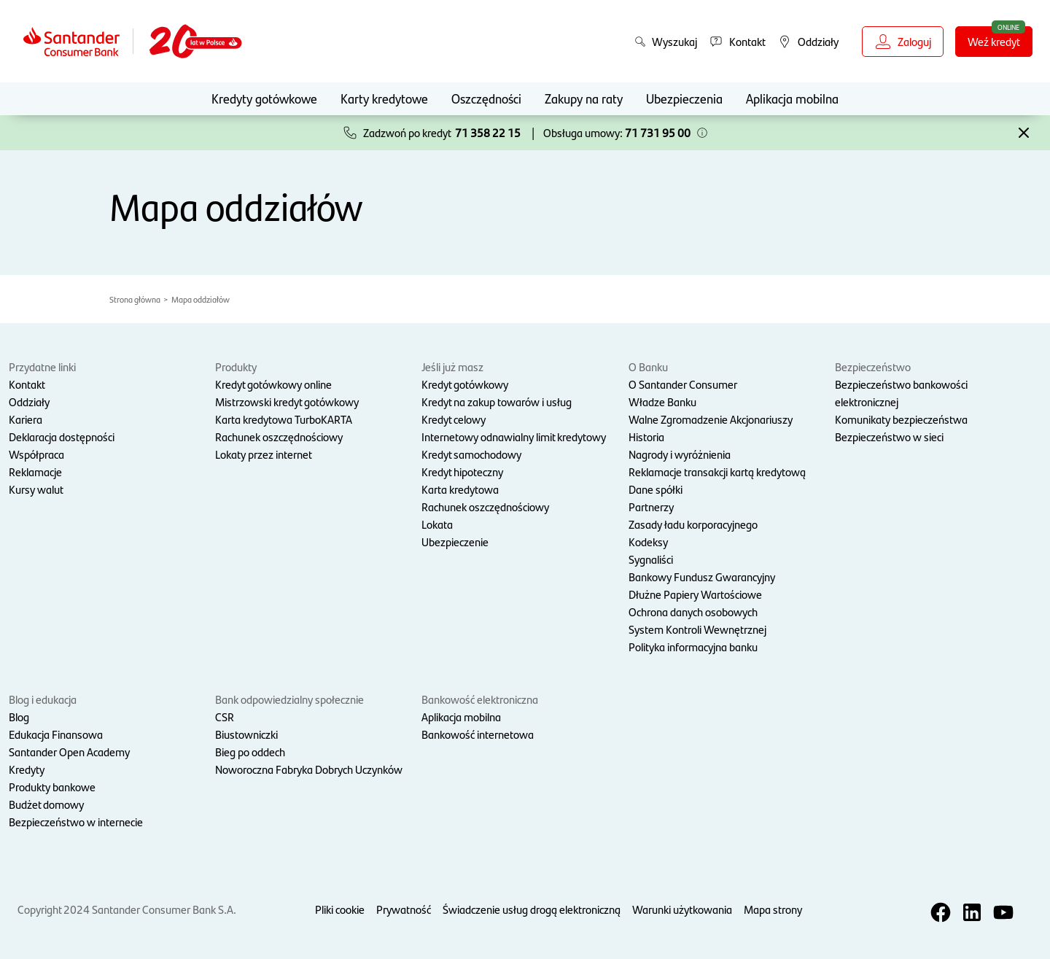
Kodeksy (648, 541)
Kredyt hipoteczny (462, 471)
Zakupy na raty (584, 98)
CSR (224, 716)
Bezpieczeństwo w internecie (76, 821)
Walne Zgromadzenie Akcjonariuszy (711, 419)
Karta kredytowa (460, 489)
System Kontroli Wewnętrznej (697, 629)
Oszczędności (486, 98)
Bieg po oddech (250, 751)
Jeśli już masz (452, 366)
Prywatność (403, 909)
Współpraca (36, 454)
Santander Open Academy (69, 751)
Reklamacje (35, 471)
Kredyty (26, 769)
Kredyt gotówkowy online (273, 384)
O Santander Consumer (683, 384)
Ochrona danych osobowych (693, 611)
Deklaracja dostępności (61, 436)
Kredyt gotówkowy (464, 384)
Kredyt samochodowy (471, 454)
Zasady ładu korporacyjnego (693, 524)
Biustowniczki (246, 734)
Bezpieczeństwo (873, 366)
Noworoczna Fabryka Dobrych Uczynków (308, 769)
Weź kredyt (994, 41)
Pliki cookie (340, 909)
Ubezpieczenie (455, 541)
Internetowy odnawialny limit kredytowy (513, 436)
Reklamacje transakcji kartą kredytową (717, 471)
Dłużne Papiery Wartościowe (695, 594)
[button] (702, 133)
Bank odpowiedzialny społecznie (289, 699)
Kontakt (27, 384)
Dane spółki (655, 489)
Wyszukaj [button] (665, 41)
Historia (646, 436)
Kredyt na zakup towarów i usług (496, 401)
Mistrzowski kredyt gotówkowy (287, 401)
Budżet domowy (46, 804)
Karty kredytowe (384, 98)
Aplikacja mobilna (792, 98)
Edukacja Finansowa (56, 734)
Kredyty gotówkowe (264, 98)
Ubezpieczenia (684, 98)
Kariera (25, 419)
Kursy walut (36, 489)
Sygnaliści (651, 559)
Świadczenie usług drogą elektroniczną (532, 909)
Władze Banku (662, 401)
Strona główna (134, 299)
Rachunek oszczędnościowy (279, 436)
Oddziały (29, 401)
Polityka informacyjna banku (693, 646)
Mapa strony (773, 909)
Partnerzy (651, 506)
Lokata (437, 524)
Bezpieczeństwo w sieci (889, 436)
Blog (19, 716)
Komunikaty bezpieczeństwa (901, 419)
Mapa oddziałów (200, 299)
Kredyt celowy (453, 419)
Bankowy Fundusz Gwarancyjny (702, 576)
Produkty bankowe (52, 786)
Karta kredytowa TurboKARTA (283, 419)
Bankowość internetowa (477, 734)
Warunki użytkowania (682, 909)
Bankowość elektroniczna (479, 699)
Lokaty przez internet (263, 454)
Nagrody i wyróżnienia (680, 454)
